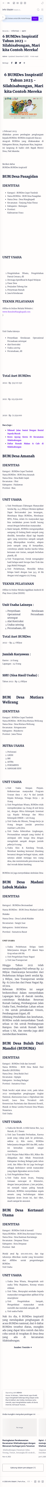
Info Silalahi (7, 9)
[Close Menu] (41, 18)
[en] (8, 3)
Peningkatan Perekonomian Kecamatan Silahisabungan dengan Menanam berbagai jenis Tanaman (18, 1443)
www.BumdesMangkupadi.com (16, 312)
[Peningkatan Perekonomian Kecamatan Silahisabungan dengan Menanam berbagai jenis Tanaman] (19, 1427)
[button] (14, 3)
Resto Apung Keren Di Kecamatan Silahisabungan (25, 438)
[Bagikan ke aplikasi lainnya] (24, 63)
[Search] (38, 9)
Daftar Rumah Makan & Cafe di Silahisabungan (25, 445)
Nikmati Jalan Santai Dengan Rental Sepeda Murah (25, 432)
